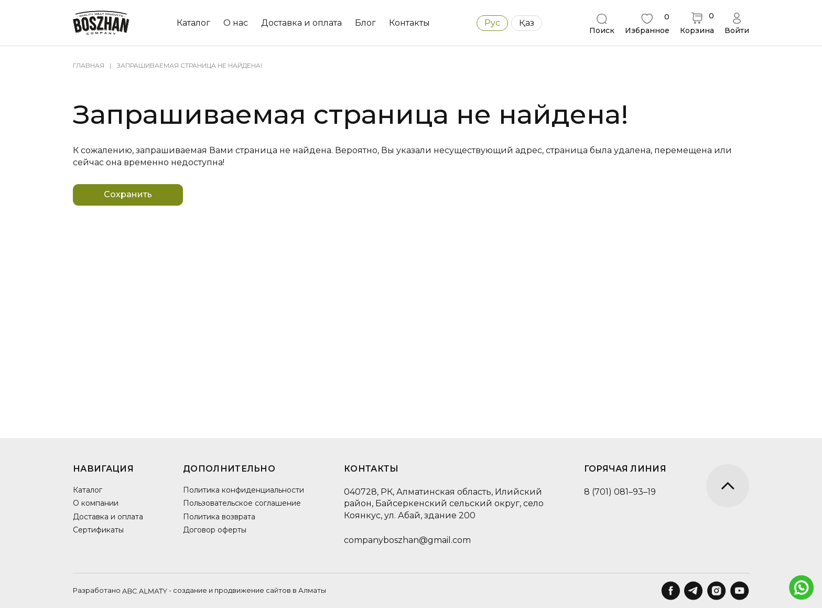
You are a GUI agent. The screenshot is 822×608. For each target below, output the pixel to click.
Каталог (193, 23)
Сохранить (128, 194)
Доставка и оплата (301, 23)
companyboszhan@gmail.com (407, 540)
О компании (95, 503)
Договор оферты (214, 530)
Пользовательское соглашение (242, 503)
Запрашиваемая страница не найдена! (189, 65)
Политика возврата (219, 516)
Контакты (409, 23)
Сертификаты (98, 530)
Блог (365, 23)
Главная (88, 65)
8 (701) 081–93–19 (620, 492)
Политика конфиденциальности (243, 490)
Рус (492, 23)
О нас (235, 23)
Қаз (526, 23)
